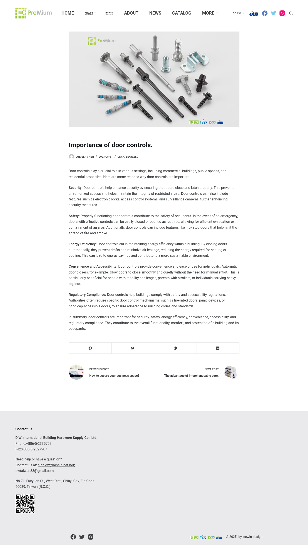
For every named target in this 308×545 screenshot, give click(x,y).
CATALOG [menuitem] (181, 13)
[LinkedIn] (218, 348)
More (210, 13)
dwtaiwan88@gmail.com (34, 471)
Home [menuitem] (67, 13)
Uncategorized (128, 156)
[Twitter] (273, 13)
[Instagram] (282, 13)
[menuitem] (89, 13)
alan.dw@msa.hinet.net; (56, 465)
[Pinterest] (175, 348)
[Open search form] (291, 13)
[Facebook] (265, 13)
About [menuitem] (131, 13)
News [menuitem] (155, 13)
